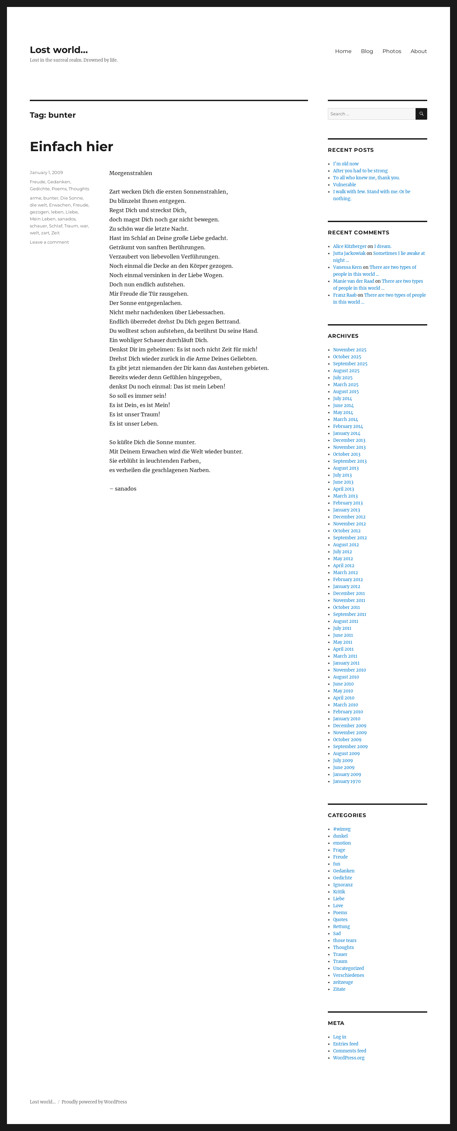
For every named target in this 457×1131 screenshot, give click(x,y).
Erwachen (60, 205)
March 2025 (346, 384)
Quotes (340, 920)
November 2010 (349, 670)
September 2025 (350, 364)
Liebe (72, 211)
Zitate (339, 989)
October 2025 (347, 357)
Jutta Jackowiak (349, 253)
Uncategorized (348, 968)
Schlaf (55, 225)
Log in (339, 1037)
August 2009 (346, 753)
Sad (337, 933)
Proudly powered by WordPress (94, 1102)
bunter (50, 198)
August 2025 (346, 371)
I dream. (382, 246)
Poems (59, 188)
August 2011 (345, 621)
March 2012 (345, 572)
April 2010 (343, 698)
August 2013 (346, 468)
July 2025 (343, 378)
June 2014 (343, 405)
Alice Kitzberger (350, 246)
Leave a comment (49, 242)
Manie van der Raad (353, 281)
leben (57, 211)
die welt (38, 205)
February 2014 (348, 426)
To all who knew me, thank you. (366, 178)
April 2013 (343, 489)
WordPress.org (349, 1058)
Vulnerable (344, 185)
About (419, 51)
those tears (345, 940)
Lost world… (59, 49)
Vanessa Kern (347, 267)
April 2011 (343, 649)
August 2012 (346, 545)
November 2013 (349, 447)
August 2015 (346, 391)
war (84, 225)
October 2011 (346, 607)
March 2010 (345, 705)
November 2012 (349, 524)
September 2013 (350, 461)
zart (45, 232)
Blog (367, 51)
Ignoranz (343, 885)
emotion (342, 843)
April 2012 (343, 565)
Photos (391, 51)
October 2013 (346, 454)
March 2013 (345, 496)
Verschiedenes (348, 975)
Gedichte (40, 188)
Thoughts (79, 188)
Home (343, 51)
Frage (339, 850)
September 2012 (350, 538)
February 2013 (348, 503)
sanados (67, 218)
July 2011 (342, 628)
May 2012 (343, 559)
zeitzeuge (343, 982)
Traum (71, 225)
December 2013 (349, 440)
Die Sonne (71, 198)
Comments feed (349, 1051)
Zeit (55, 232)
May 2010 (343, 691)
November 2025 (350, 350)
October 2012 (347, 531)
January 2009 (347, 774)
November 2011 (349, 600)
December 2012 (349, 517)
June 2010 (343, 684)
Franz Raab (345, 295)
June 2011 (343, 635)
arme (35, 198)
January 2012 (346, 586)
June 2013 (343, 482)
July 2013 (342, 475)
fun (336, 864)
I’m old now (346, 164)
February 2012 (348, 579)
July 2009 (343, 760)
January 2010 (346, 719)
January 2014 (346, 433)
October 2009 (347, 740)
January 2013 (346, 510)
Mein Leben (43, 218)
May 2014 (343, 412)
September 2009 (350, 746)
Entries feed (345, 1044)
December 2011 (349, 593)
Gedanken (58, 181)
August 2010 (346, 677)
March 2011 (345, 656)
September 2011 (349, 614)
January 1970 (347, 781)
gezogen (39, 211)
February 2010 (348, 712)
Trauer (340, 954)
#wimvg (342, 829)
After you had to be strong (360, 171)
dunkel (340, 836)
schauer (38, 225)
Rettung (341, 926)
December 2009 (350, 726)
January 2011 (346, 663)
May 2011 (342, 642)
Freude (37, 181)
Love (338, 906)
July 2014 (342, 398)
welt (34, 232)
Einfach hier (71, 146)
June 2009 (344, 767)
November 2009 (350, 733)
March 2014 (345, 419)
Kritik (339, 892)
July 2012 (342, 552)
